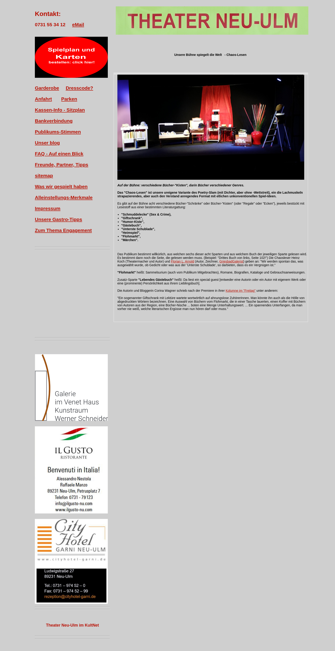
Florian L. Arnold (182, 261)
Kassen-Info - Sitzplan (60, 109)
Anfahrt (43, 99)
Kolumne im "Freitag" (240, 290)
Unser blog (47, 142)
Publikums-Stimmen (58, 131)
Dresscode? (79, 88)
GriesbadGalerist (231, 261)
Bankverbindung (54, 120)
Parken (69, 99)
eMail (78, 24)
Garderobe (47, 88)
